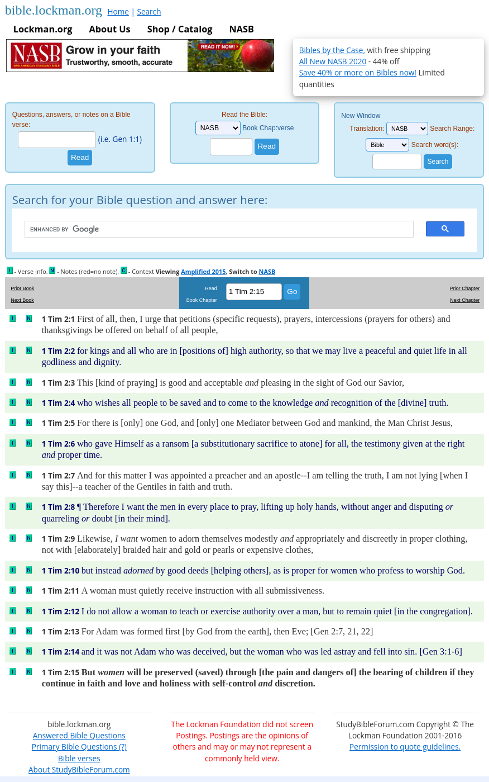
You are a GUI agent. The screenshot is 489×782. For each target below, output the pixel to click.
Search (149, 11)
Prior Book (22, 288)
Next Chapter (465, 300)
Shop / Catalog (180, 29)
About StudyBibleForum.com (79, 769)
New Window (360, 116)
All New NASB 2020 (333, 61)
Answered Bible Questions (79, 735)
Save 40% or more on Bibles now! (357, 72)
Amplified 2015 (203, 271)
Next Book (22, 300)
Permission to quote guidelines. (405, 746)
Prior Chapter (465, 288)
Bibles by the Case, (332, 50)
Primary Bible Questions (74, 746)
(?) (121, 746)
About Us (110, 29)
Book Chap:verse (268, 128)
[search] (213, 229)
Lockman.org (43, 29)
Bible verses (79, 758)
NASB (241, 29)
